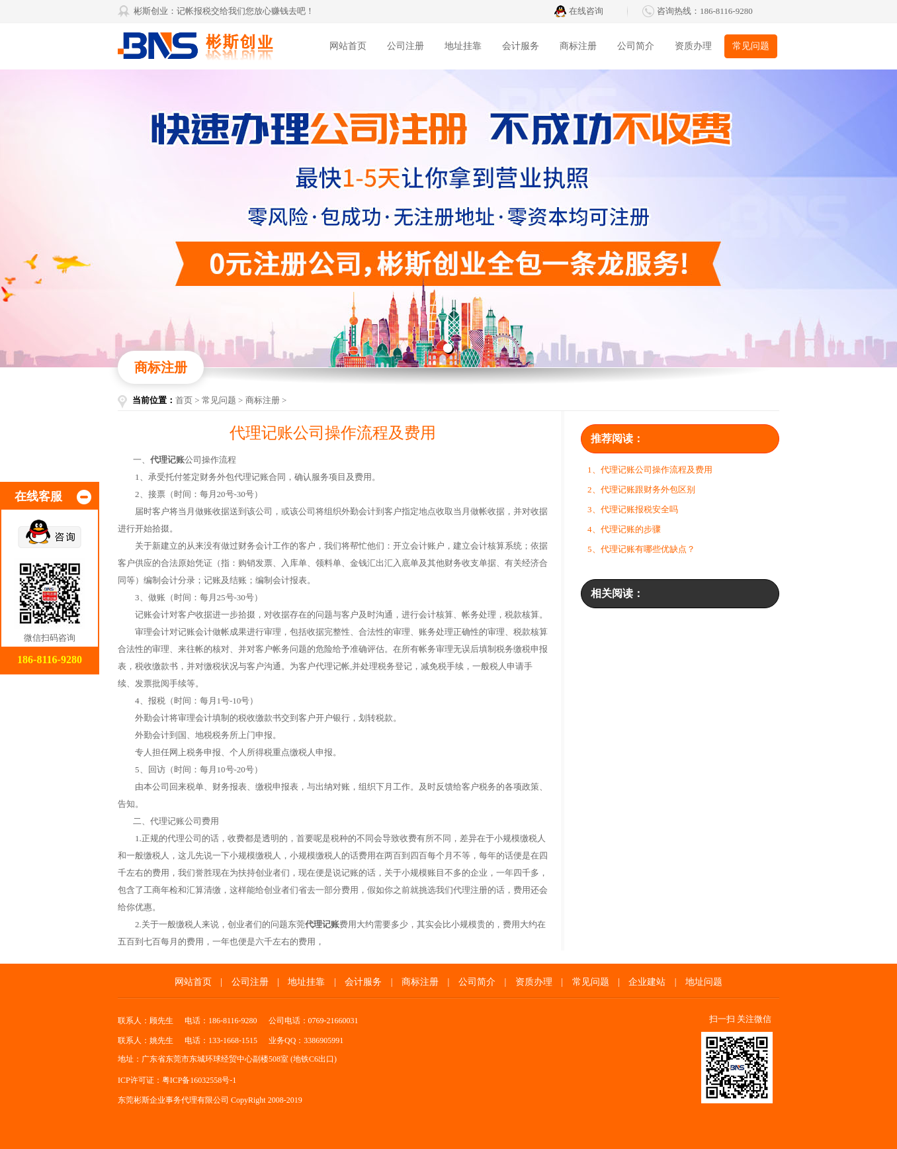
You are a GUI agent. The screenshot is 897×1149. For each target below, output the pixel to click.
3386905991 (323, 1040)
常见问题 (750, 46)
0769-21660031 (333, 1020)
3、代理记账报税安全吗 (632, 509)
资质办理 (693, 46)
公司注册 (405, 46)
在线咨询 (586, 11)
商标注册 (578, 46)
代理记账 (167, 821)
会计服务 (520, 46)
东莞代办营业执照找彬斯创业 (448, 218)
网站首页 (347, 46)
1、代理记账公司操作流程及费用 (649, 470)
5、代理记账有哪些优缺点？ (641, 549)
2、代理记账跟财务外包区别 (641, 489)
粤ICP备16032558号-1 (199, 1080)
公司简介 (635, 46)
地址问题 (703, 982)
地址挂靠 (463, 46)
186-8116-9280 (726, 11)
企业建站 (646, 982)
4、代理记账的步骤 (624, 529)
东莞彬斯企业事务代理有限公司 (217, 46)
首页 (183, 400)
